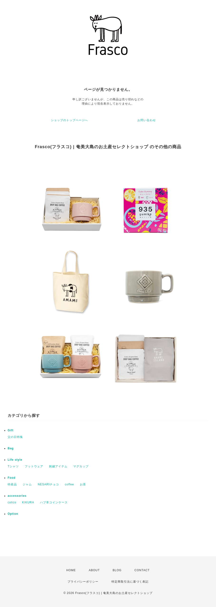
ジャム (27, 484)
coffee (69, 484)
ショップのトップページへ (69, 120)
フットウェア (34, 466)
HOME (71, 570)
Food (11, 477)
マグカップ (81, 466)
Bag (11, 448)
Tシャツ (13, 466)
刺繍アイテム (58, 466)
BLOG (117, 570)
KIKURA (28, 502)
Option (13, 513)
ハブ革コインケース (54, 502)
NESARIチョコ (48, 484)
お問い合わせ (146, 120)
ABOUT (94, 570)
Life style (15, 459)
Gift (11, 430)
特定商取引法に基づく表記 (130, 581)
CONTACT (142, 570)
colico (12, 502)
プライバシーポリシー (82, 581)
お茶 (83, 484)
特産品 (12, 484)
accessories (17, 495)
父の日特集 (15, 437)
